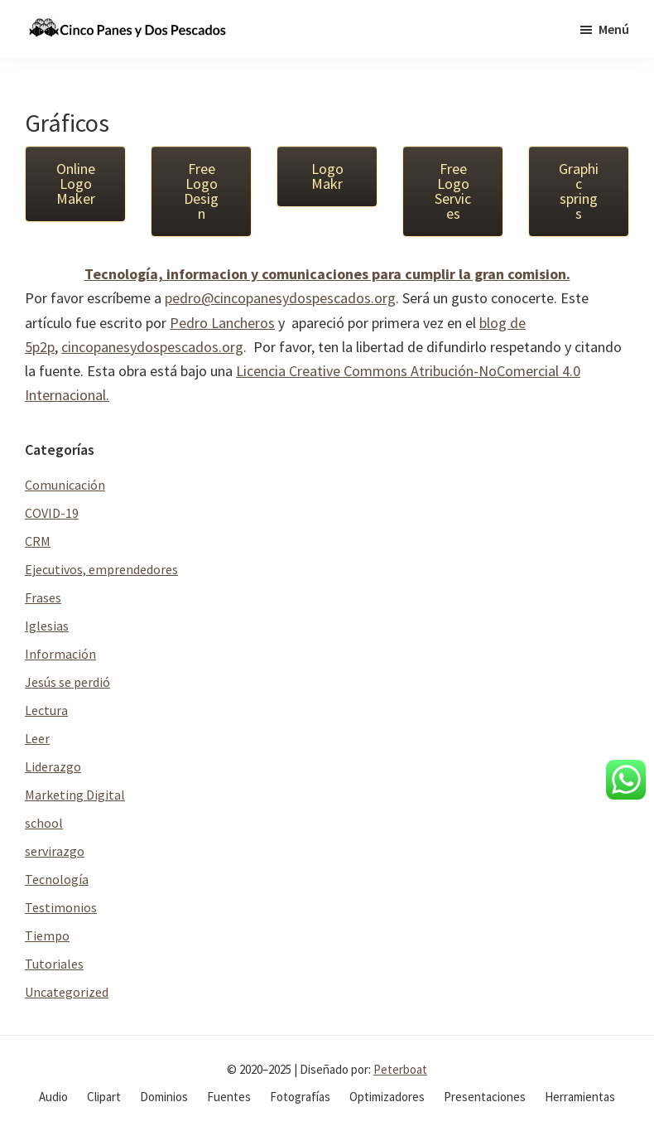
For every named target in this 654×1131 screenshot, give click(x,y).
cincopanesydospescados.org (152, 346)
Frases (43, 597)
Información (60, 653)
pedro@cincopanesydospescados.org (280, 297)
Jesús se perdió (67, 682)
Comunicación (65, 484)
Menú (614, 29)
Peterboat (400, 1069)
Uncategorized (66, 992)
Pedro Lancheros (222, 322)
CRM (37, 541)
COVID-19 (52, 513)
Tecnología (57, 879)
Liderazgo (53, 766)
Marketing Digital (75, 794)
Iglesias (47, 625)
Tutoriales (54, 963)
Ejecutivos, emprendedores (101, 569)
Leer (37, 738)
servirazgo (54, 851)
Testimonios (61, 907)
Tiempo (47, 935)
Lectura (46, 710)
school (44, 822)
